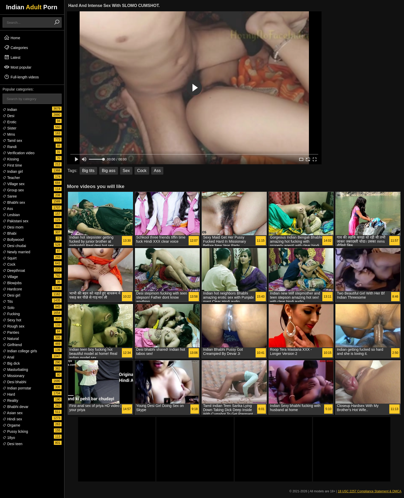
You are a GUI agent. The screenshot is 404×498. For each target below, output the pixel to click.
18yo (9, 438)
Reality (10, 400)
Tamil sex (12, 140)
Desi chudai (14, 246)
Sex (126, 170)
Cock (9, 264)
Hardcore (12, 289)
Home (12, 37)
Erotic (9, 122)
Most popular (17, 67)
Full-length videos (21, 77)
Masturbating (15, 370)
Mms (9, 134)
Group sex (13, 190)
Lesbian (11, 215)
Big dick (11, 363)
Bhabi (9, 233)
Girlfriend (12, 345)
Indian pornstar (17, 388)
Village (10, 277)
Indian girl (13, 171)
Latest (12, 57)
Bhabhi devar (15, 407)
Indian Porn (31, 7)
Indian (10, 110)
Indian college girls (20, 351)
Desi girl (11, 295)
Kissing (11, 159)
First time (12, 165)
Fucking (11, 314)
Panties (11, 332)
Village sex (13, 184)
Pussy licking (15, 431)
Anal (8, 357)
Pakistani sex (15, 221)
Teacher (11, 178)
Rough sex (13, 326)
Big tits (88, 170)
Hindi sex (12, 419)
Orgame (11, 425)
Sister (9, 128)
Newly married (16, 252)
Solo (8, 308)
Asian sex (13, 413)
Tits (8, 301)
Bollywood (13, 240)
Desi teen (12, 444)
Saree (10, 196)
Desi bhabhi (14, 382)
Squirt (9, 258)
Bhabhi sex (14, 202)
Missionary (13, 376)
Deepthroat (14, 270)
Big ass (108, 170)
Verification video (19, 153)
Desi (8, 116)
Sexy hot (12, 320)
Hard (9, 394)
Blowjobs (12, 283)
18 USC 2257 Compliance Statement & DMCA (369, 491)
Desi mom (13, 227)
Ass (8, 209)
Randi (9, 147)
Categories (16, 47)
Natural (11, 339)
